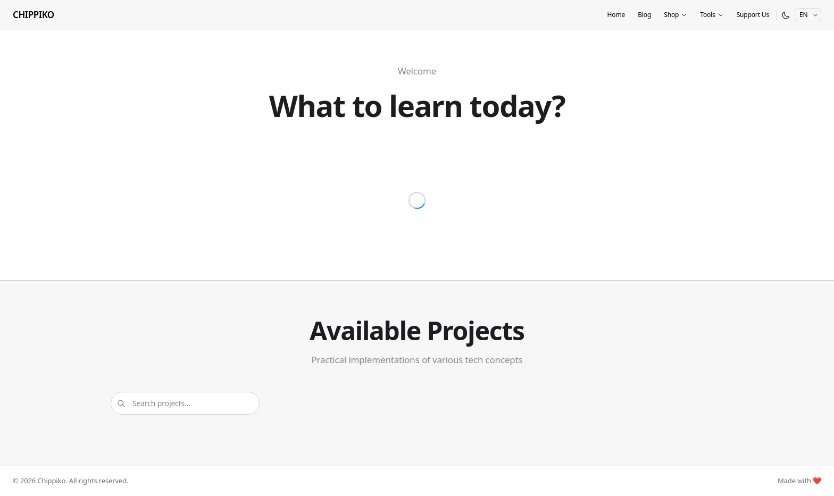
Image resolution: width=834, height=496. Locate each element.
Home (616, 14)
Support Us (753, 14)
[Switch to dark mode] (786, 15)
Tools (711, 14)
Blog (644, 14)
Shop (675, 14)
